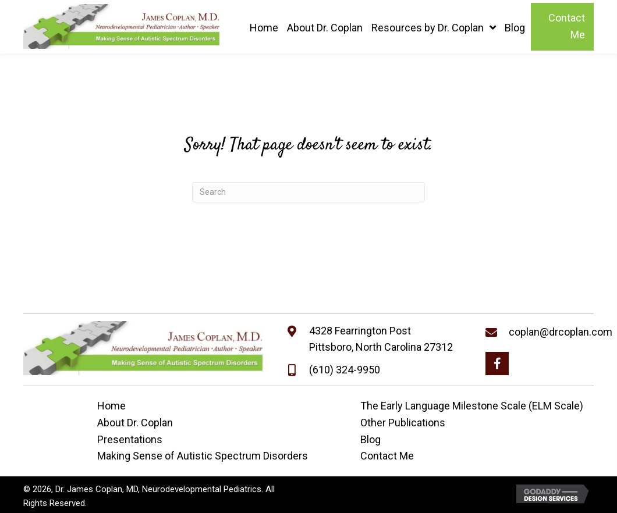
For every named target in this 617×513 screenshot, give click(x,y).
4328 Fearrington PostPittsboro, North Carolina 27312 (381, 339)
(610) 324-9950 (344, 370)
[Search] (308, 192)
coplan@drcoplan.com (560, 332)
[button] (497, 363)
